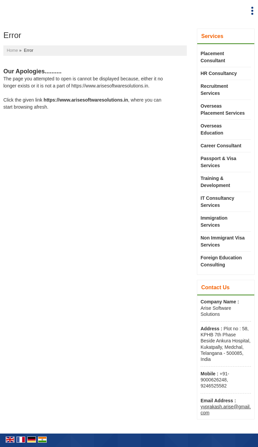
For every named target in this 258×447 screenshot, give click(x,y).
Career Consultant (221, 145)
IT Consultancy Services (217, 201)
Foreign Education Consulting (221, 261)
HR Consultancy (219, 73)
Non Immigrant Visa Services (223, 241)
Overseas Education (212, 129)
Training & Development (215, 182)
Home (12, 50)
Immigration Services (214, 221)
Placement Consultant (213, 57)
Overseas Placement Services (223, 109)
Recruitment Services (214, 89)
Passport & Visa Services (218, 162)
